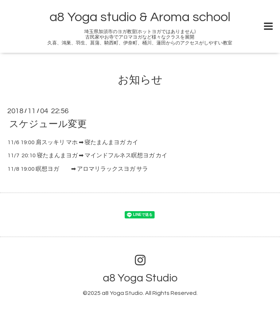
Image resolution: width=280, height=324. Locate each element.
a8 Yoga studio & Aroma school (140, 17)
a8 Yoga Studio (140, 278)
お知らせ (140, 80)
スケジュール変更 (48, 124)
